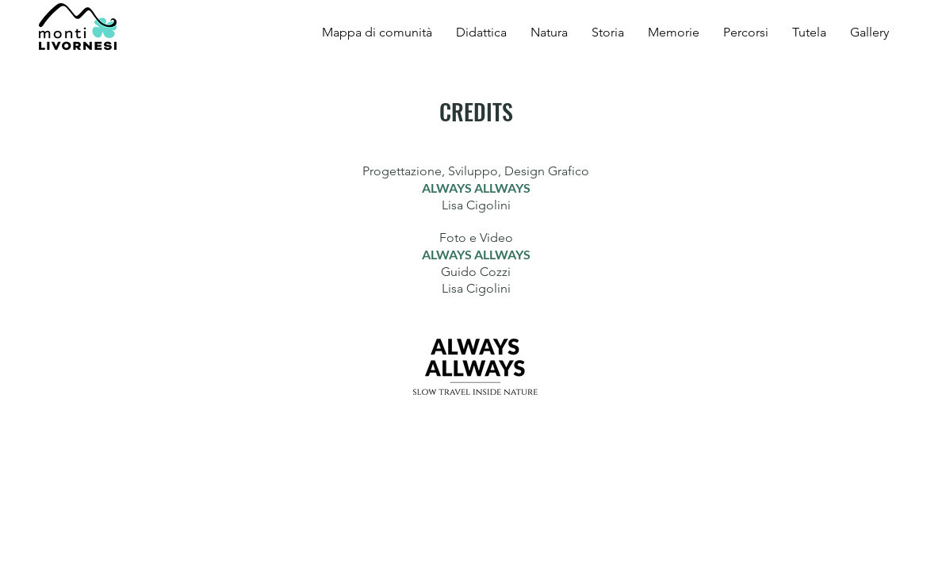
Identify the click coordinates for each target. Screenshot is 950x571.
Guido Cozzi (476, 271)
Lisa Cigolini (476, 205)
